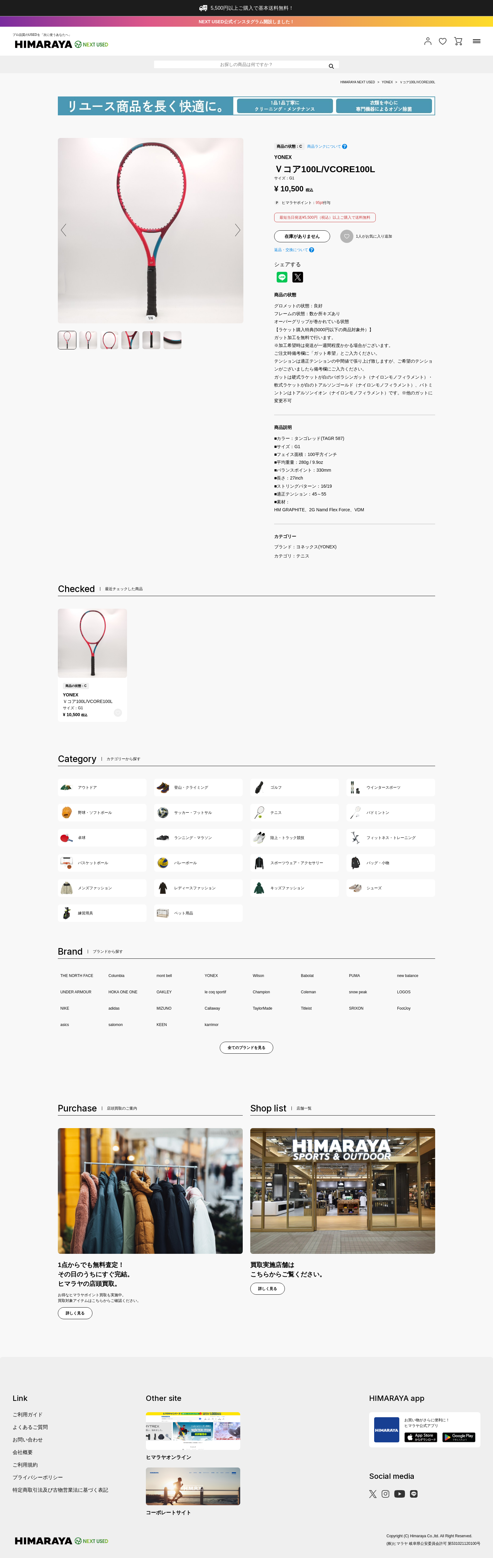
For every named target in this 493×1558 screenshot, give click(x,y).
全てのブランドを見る (246, 1047)
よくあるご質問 (30, 1427)
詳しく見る (75, 1313)
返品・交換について (291, 250)
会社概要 (23, 1452)
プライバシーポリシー (38, 1477)
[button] (237, 230)
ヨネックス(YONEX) (316, 546)
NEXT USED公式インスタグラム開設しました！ (246, 21)
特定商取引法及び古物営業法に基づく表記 (60, 1490)
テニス (302, 555)
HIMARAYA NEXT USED (357, 82)
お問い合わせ (28, 1439)
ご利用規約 (25, 1464)
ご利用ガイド (28, 1414)
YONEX (387, 82)
